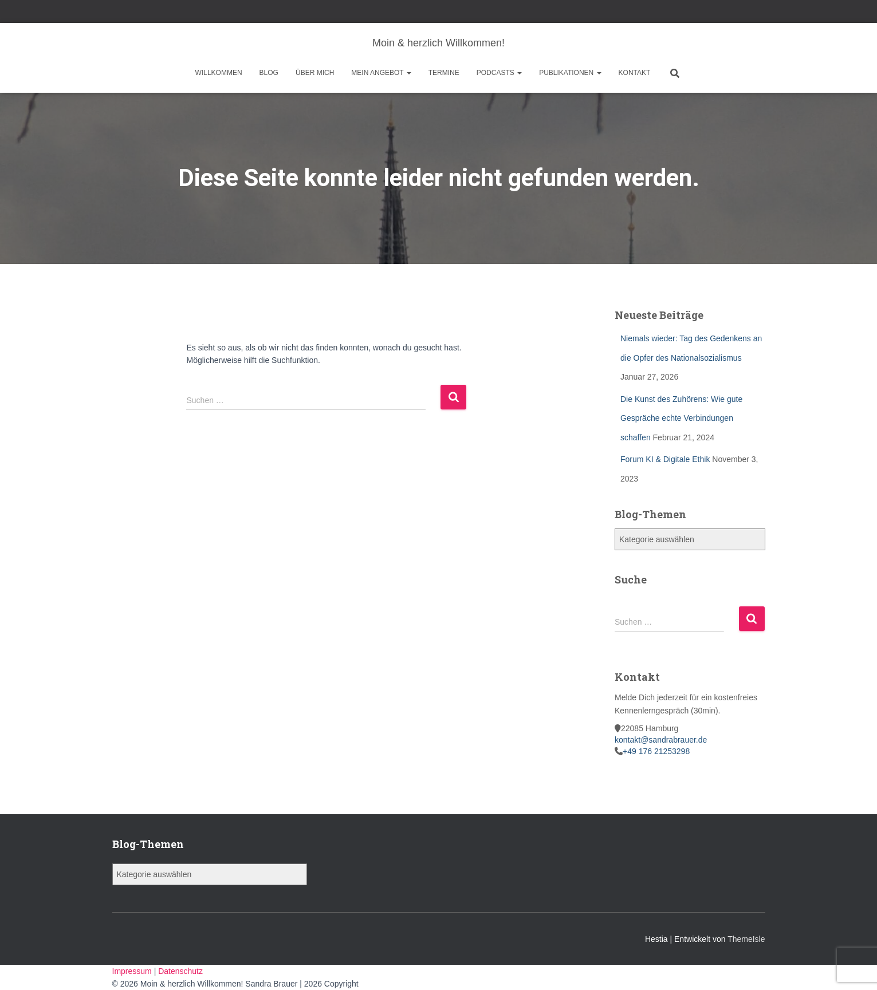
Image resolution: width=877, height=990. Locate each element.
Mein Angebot (381, 73)
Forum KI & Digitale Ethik (665, 459)
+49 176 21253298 (656, 751)
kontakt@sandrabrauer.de (661, 739)
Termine (443, 73)
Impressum (133, 971)
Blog (268, 73)
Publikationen (570, 73)
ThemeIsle (746, 939)
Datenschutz (180, 971)
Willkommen (218, 73)
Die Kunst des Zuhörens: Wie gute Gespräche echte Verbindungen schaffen (681, 418)
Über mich (315, 73)
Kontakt (635, 73)
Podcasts (499, 73)
